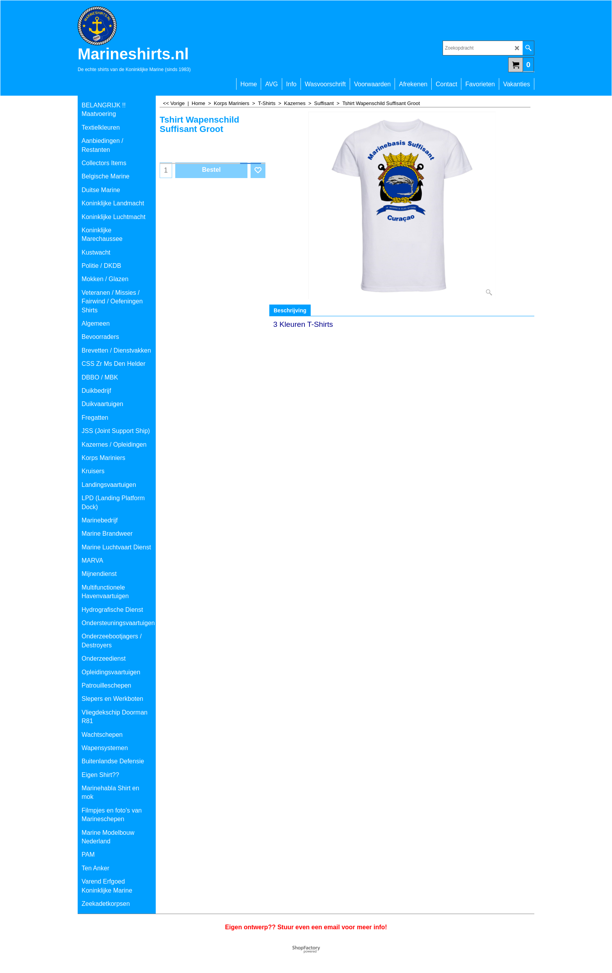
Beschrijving (290, 310)
